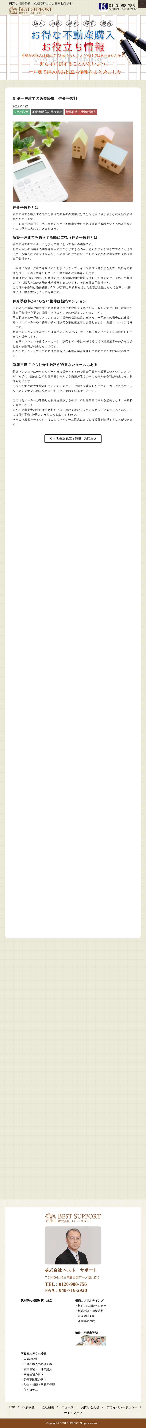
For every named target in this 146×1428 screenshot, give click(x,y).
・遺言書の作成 (85, 1321)
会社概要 (48, 1407)
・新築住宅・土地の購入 (36, 1369)
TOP (12, 1407)
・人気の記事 (29, 1358)
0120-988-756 (122, 5)
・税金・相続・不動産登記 (38, 1384)
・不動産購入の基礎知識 (36, 1364)
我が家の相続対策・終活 (36, 1300)
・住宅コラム (29, 1389)
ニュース (68, 1407)
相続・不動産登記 (86, 1332)
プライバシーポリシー (122, 1407)
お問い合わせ (90, 1407)
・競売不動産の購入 (33, 1379)
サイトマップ (73, 1412)
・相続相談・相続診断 (89, 1310)
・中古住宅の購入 (32, 1374)
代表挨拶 (28, 1407)
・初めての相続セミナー (90, 1305)
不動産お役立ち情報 (33, 1353)
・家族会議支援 (85, 1316)
